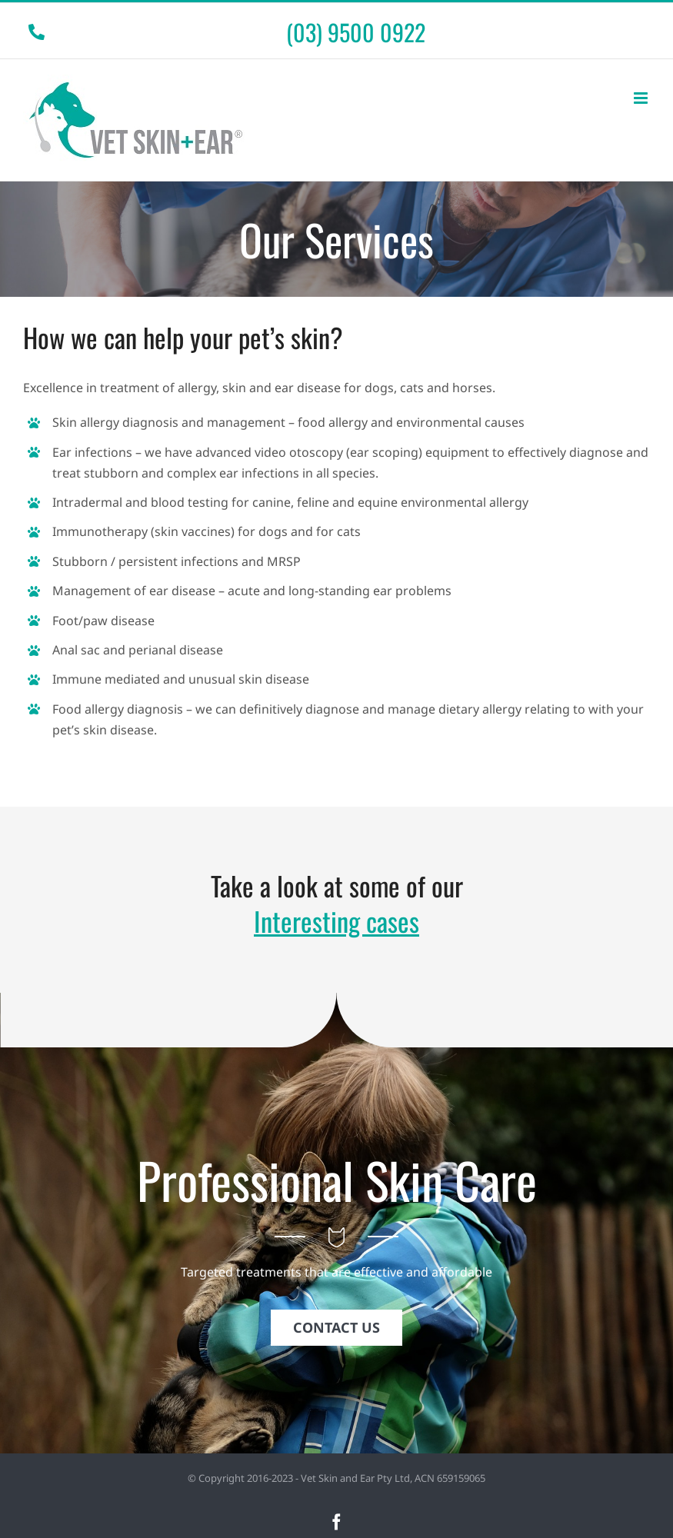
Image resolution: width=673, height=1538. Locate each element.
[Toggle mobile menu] (642, 98)
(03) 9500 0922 (355, 32)
